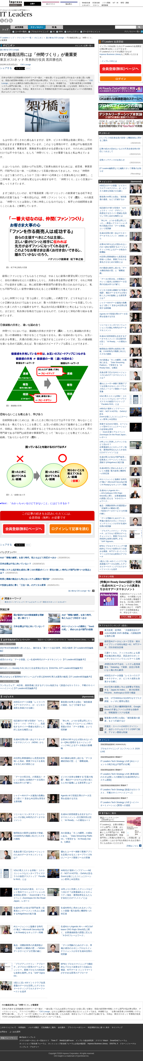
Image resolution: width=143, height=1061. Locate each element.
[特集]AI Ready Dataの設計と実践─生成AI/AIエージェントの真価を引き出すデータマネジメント (120, 585)
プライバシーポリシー (77, 1027)
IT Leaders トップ (7, 38)
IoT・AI (115, 3)
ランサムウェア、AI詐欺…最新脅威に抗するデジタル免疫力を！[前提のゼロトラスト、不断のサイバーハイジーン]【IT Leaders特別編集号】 (47, 686)
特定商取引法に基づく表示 (98, 1027)
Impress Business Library (110, 54)
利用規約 (22, 1027)
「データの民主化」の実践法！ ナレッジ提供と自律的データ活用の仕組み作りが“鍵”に (29, 780)
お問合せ (3, 1032)
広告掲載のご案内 (48, 1027)
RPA (61, 31)
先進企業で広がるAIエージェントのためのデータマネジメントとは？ (29, 854)
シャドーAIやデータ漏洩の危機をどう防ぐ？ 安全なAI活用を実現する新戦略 (29, 798)
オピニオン (38, 38)
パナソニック (18, 602)
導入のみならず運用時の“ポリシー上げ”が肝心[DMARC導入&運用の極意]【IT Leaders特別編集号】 (46, 677)
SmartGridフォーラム (118, 1040)
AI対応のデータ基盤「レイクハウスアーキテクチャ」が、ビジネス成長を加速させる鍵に (29, 705)
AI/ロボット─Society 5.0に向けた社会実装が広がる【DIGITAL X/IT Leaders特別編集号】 (42, 668)
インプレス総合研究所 (85, 1040)
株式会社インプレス (27, 1037)
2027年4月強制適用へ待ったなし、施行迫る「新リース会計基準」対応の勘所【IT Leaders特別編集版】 (46, 649)
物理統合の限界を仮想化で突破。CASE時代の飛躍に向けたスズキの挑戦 (29, 836)
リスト (28, 68)
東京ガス (8, 602)
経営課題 (19, 27)
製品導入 (69, 4)
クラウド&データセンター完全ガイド (34, 1040)
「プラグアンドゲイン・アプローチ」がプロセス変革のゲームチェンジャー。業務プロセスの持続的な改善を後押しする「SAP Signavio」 (29, 970)
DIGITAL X (114, 1044)
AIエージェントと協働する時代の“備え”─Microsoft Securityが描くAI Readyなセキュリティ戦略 (29, 929)
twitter (2, 21)
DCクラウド (50, 4)
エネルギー (86, 5)
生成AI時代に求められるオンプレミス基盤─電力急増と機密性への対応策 (76, 911)
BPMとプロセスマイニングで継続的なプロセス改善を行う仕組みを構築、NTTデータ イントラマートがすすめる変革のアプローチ (113, 551)
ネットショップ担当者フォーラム (32, 1044)
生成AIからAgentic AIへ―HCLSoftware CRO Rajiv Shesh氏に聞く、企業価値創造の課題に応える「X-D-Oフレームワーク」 (113, 495)
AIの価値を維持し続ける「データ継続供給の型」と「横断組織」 (113, 270)
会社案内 (61, 1027)
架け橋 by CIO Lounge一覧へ (81, 591)
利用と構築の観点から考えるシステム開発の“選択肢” (25, 579)
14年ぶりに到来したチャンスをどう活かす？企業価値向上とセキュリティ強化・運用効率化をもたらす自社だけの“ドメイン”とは (113, 447)
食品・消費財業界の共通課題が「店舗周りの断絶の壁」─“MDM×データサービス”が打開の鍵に (29, 948)
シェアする (6, 68)
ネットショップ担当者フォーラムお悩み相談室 (67, 1044)
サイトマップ (117, 1027)
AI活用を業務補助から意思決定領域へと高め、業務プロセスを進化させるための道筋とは (29, 761)
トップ (5, 29)
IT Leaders (16, 14)
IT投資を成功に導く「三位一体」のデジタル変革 (23, 585)
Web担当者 (86, 3)
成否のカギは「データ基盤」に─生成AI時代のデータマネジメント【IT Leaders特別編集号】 (43, 659)
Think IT (54, 1040)
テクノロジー (37, 27)
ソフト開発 (106, 3)
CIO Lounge (25, 64)
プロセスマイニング (39, 31)
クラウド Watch (101, 1040)
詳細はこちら (132, 846)
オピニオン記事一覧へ (84, 45)
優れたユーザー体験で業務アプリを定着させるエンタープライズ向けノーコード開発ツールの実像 (76, 854)
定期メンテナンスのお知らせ (112, 160)
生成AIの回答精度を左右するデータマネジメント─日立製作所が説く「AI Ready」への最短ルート (76, 817)
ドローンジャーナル (128, 1044)
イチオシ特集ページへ (130, 617)
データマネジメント (91, 31)
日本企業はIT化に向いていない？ (15, 564)
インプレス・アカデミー (29, 1047)
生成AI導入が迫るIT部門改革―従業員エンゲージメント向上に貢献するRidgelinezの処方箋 (29, 911)
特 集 (54, 27)
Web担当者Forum (66, 1040)
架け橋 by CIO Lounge (55, 38)
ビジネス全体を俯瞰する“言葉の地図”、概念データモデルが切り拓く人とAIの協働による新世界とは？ (77, 780)
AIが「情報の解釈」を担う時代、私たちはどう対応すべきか (28, 557)
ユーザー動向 (21, 31)
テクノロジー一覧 (24, 38)
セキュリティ (73, 31)
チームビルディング (33, 602)
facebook (6, 21)
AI (54, 31)
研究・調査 (125, 3)
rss (11, 21)
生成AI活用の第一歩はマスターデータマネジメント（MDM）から (113, 236)
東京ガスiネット (49, 602)
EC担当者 (96, 3)
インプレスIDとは (109, 61)
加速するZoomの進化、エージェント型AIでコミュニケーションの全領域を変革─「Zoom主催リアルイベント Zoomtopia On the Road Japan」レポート (30, 895)
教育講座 (105, 5)
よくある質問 (15, 1032)
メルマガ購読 (33, 1027)
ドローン (96, 5)
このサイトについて (8, 1027)
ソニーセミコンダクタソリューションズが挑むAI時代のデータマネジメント (29, 817)
